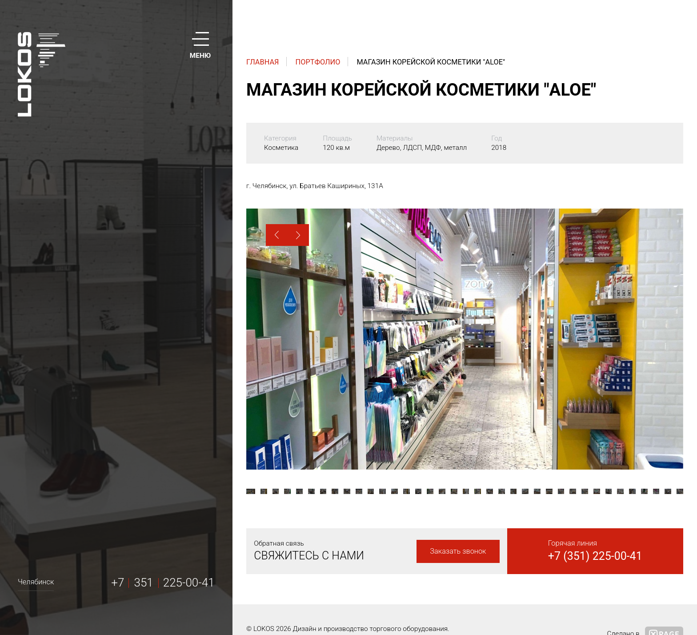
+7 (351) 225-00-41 (595, 556)
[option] (464, 339)
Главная (262, 62)
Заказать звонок (458, 551)
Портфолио (318, 62)
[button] (277, 235)
